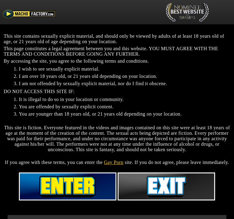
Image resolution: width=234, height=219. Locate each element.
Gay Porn (113, 162)
